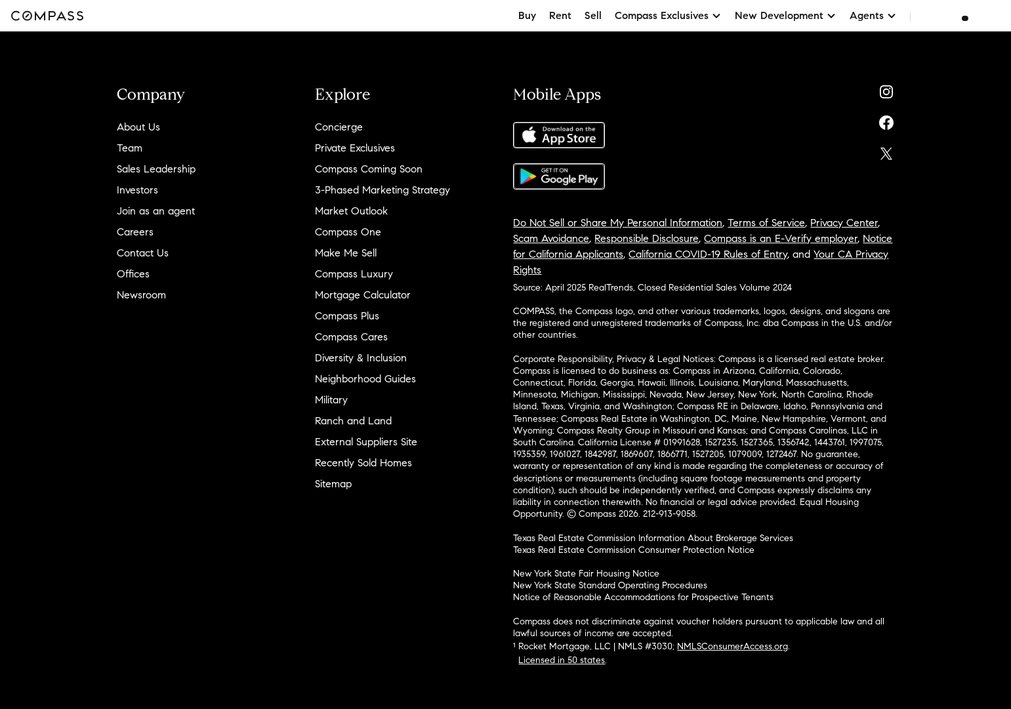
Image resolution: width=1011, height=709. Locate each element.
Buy (527, 15)
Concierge (339, 127)
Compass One (348, 232)
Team (129, 148)
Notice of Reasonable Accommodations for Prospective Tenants (643, 597)
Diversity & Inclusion (361, 358)
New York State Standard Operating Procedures (610, 585)
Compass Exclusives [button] (668, 15)
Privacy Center (844, 222)
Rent (560, 15)
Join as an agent (156, 211)
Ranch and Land (353, 421)
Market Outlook (351, 211)
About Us (138, 127)
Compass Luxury (354, 274)
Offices (133, 274)
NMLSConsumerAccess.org (732, 646)
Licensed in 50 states (561, 660)
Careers (135, 232)
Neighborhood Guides (365, 379)
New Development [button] (785, 15)
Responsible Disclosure (646, 238)
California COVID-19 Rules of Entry (708, 254)
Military (331, 400)
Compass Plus (347, 316)
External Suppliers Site (366, 442)
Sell (593, 15)
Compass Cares (351, 337)
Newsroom (141, 295)
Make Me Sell (346, 253)
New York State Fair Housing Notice (586, 573)
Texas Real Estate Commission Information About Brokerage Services (653, 538)
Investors (137, 190)
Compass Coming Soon (369, 169)
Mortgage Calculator (363, 295)
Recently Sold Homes (363, 462)
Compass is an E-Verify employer (780, 238)
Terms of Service (766, 222)
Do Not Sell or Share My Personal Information (617, 222)
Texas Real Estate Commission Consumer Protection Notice (633, 550)
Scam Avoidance (551, 238)
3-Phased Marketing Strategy (382, 190)
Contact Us (143, 253)
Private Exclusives (355, 148)
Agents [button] (873, 15)
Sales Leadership (156, 169)
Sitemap (333, 483)
